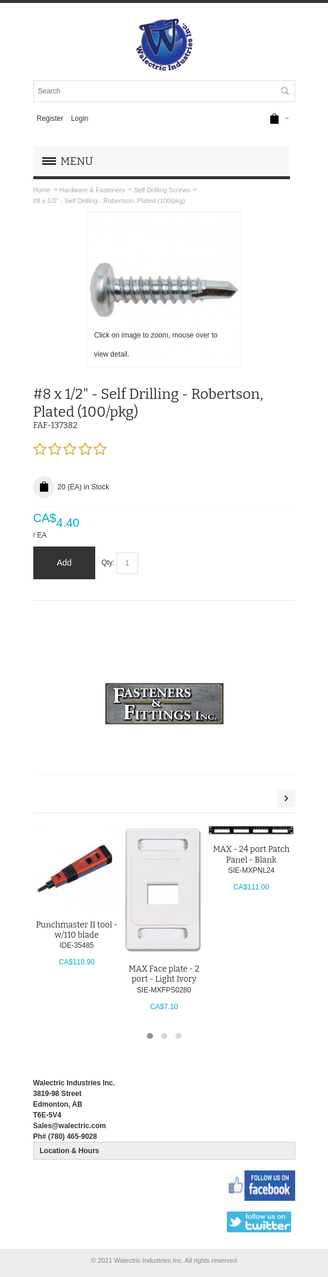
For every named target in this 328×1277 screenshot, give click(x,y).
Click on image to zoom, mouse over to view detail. (155, 344)
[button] (150, 1036)
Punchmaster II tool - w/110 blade (76, 930)
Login (79, 118)
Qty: (107, 562)
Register (49, 118)
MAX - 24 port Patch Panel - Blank (251, 854)
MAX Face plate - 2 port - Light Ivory (164, 974)
